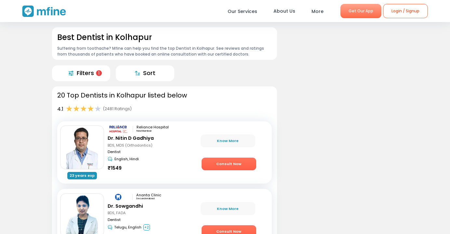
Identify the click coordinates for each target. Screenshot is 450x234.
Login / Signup (405, 11)
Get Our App (361, 11)
